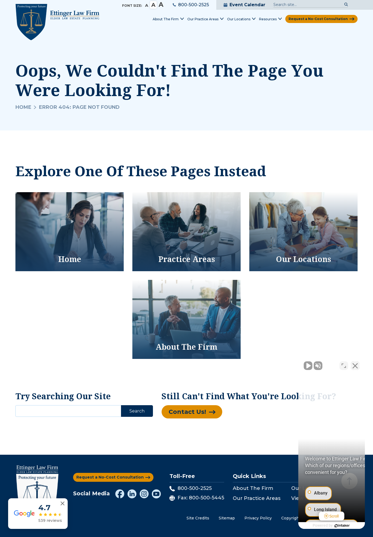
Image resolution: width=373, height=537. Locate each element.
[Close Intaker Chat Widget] (355, 364)
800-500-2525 (191, 4)
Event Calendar (244, 4)
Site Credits (197, 518)
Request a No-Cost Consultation (318, 19)
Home (23, 107)
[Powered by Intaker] (327, 525)
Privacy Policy (258, 518)
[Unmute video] (277, 364)
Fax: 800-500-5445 (196, 498)
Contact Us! (187, 411)
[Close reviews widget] (63, 503)
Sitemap (227, 518)
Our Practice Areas (256, 498)
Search (137, 411)
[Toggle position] (343, 364)
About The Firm (253, 488)
